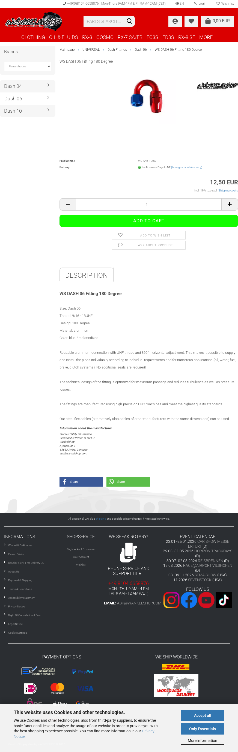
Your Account (81, 556)
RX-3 (87, 37)
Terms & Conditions (20, 589)
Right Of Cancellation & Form (25, 615)
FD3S (168, 37)
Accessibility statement (21, 597)
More (206, 37)
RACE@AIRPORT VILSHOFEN (207, 565)
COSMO (105, 37)
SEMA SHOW (205, 575)
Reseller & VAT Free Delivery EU (26, 562)
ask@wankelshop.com (139, 603)
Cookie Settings (17, 632)
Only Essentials (202, 729)
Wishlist (80, 564)
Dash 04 (13, 86)
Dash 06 (13, 98)
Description (86, 275)
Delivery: (64, 167)
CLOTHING (33, 37)
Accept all (202, 715)
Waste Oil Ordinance (20, 545)
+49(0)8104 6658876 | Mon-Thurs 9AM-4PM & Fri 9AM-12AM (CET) (114, 3)
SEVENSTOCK (200, 580)
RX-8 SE (186, 37)
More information (202, 740)
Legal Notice (15, 623)
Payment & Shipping (20, 580)
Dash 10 (13, 111)
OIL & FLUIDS (63, 37)
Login (200, 3)
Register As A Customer (81, 549)
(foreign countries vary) (186, 167)
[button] (81, 482)
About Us (13, 571)
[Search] (129, 21)
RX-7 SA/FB (130, 37)
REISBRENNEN (210, 561)
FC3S (152, 37)
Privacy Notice (16, 606)
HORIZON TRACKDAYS (213, 551)
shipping (101, 518)
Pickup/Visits (16, 554)
